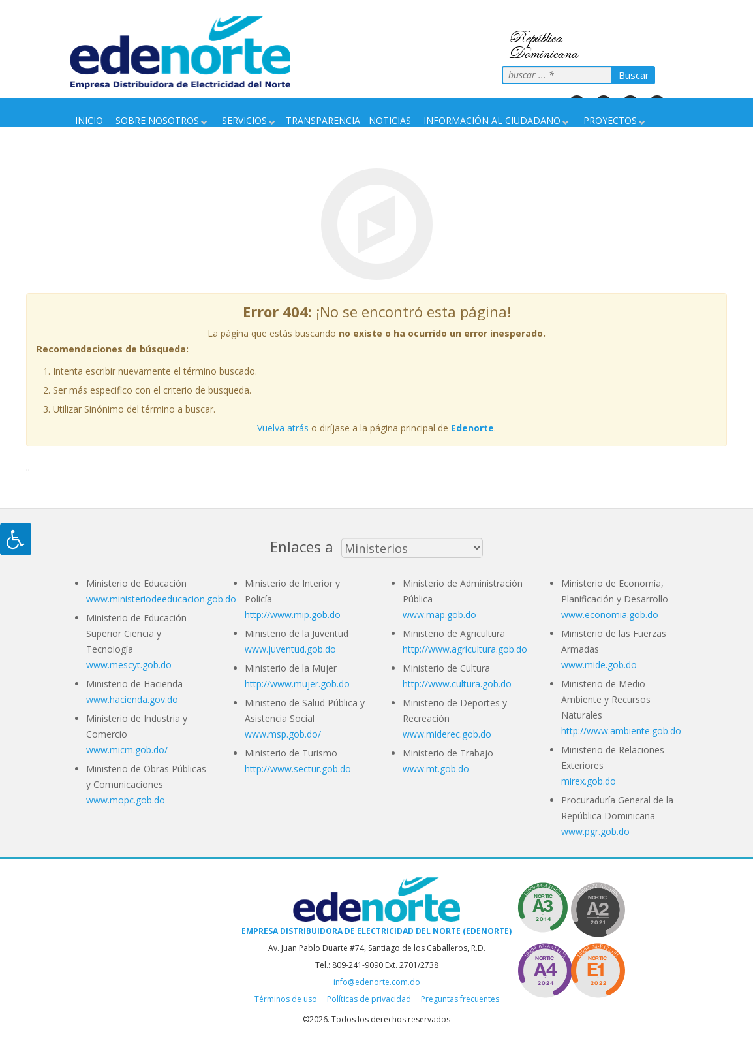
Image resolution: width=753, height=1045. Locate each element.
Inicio (89, 120)
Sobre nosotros (157, 120)
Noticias (390, 120)
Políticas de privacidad (369, 999)
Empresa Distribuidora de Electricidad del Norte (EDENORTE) (376, 931)
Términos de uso (285, 999)
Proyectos (610, 120)
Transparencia (323, 120)
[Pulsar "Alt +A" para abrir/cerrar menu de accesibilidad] (15, 539)
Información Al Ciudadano (492, 120)
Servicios (244, 120)
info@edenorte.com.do (376, 982)
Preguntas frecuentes (460, 999)
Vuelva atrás (283, 428)
